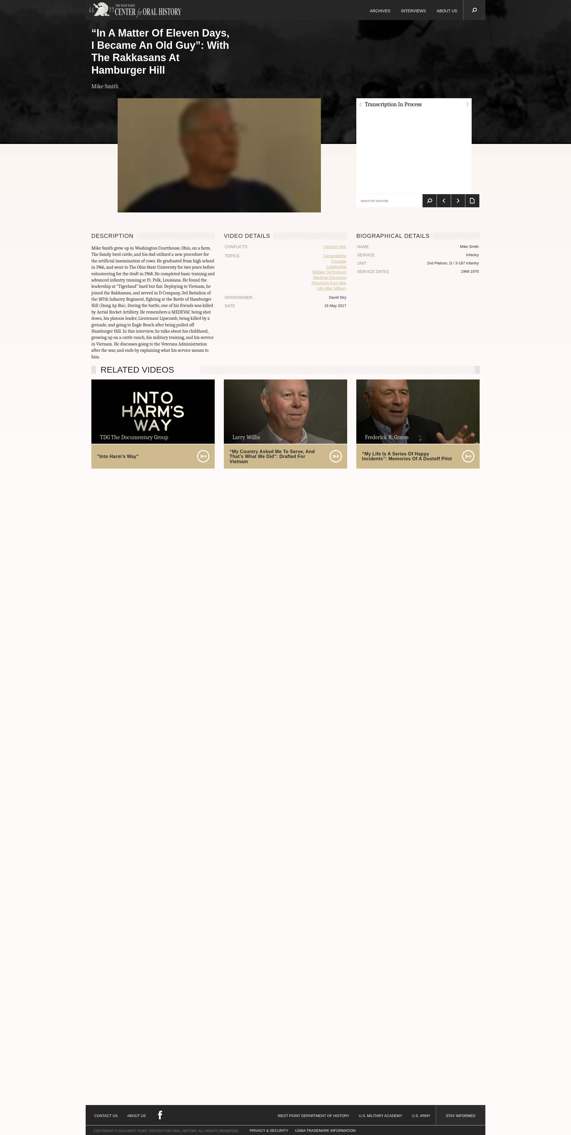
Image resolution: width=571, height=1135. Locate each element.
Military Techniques (329, 272)
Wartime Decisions (329, 277)
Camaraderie (334, 256)
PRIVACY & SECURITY (269, 1130)
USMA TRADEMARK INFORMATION (325, 1130)
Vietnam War (334, 246)
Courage (338, 261)
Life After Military (331, 288)
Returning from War (328, 283)
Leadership (336, 266)
